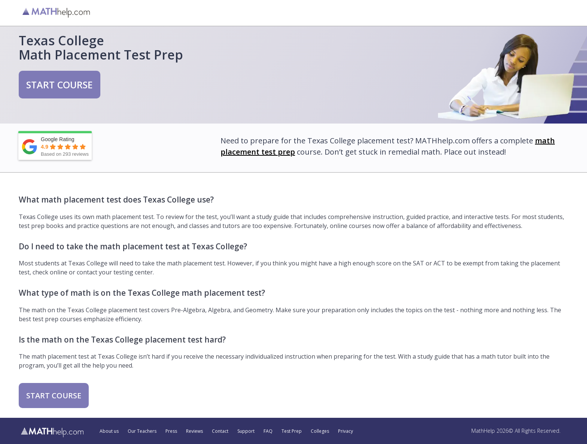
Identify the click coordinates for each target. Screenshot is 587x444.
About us (109, 431)
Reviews (194, 431)
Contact (220, 431)
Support (246, 431)
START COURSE (59, 84)
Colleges (320, 431)
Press (171, 431)
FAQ (268, 431)
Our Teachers (142, 431)
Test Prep (292, 431)
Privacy (345, 431)
